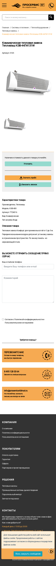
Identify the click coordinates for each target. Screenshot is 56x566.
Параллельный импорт (12, 494)
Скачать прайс (28, 178)
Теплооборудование (39, 27)
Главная (5, 27)
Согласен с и (24, 321)
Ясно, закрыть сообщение (28, 553)
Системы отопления (20, 27)
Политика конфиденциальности (16, 433)
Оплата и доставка (10, 455)
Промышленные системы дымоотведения (20, 490)
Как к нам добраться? (11, 523)
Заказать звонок (28, 184)
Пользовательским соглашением (19, 323)
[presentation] (22, 310)
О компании (7, 429)
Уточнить (28, 164)
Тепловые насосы (9, 486)
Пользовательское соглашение (15, 437)
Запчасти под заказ (10, 499)
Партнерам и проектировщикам (16, 468)
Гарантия (6, 459)
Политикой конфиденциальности (28, 319)
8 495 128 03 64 (11, 371)
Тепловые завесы (9, 31)
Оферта (5, 464)
